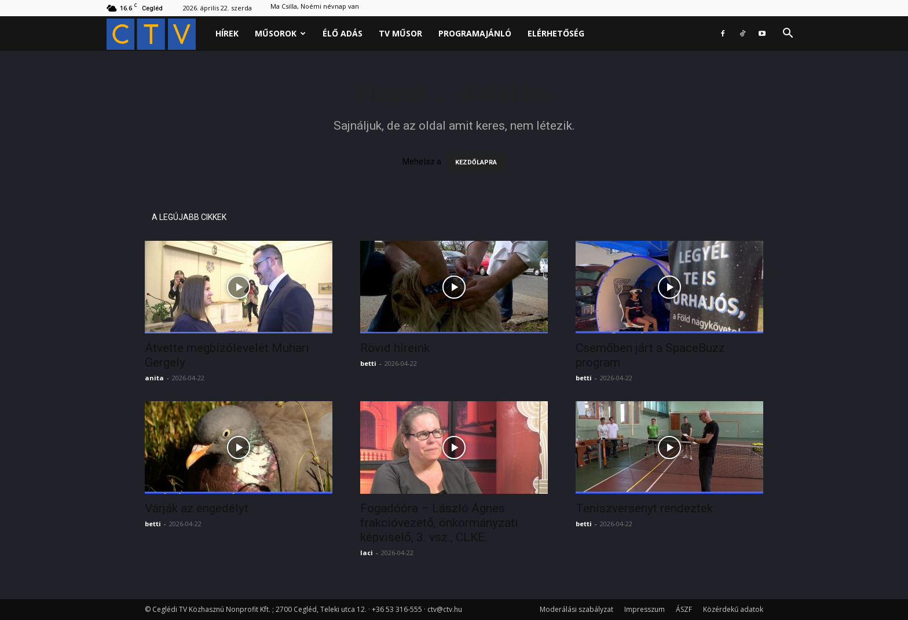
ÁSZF (684, 609)
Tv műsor (400, 33)
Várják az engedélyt (196, 508)
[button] (787, 34)
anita (154, 377)
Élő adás (343, 33)
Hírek (227, 33)
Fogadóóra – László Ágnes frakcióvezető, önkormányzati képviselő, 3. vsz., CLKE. (439, 522)
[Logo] (157, 34)
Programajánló (474, 33)
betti (368, 363)
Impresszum (644, 609)
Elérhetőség (556, 33)
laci (366, 552)
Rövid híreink (395, 348)
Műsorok (280, 33)
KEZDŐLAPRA (476, 162)
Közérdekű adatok (733, 609)
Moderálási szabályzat (576, 609)
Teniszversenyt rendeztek (644, 508)
